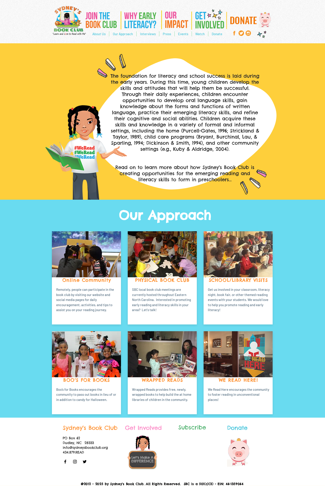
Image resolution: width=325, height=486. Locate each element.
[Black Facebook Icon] (65, 461)
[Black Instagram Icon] (74, 461)
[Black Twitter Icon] (84, 461)
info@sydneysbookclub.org (85, 447)
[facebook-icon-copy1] (234, 33)
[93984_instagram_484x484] (248, 33)
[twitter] (241, 33)
